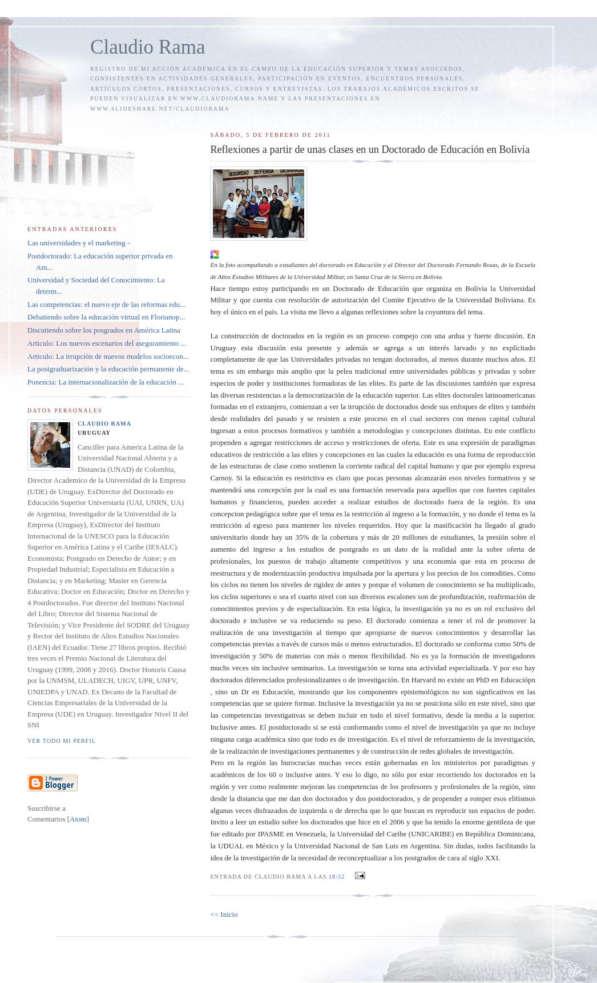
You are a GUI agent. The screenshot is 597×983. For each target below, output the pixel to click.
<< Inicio (223, 914)
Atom (78, 819)
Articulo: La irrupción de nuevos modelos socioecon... (108, 356)
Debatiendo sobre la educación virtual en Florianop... (106, 317)
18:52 (338, 876)
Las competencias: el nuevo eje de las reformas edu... (106, 304)
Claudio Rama (147, 47)
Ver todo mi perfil (61, 741)
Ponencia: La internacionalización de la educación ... (105, 382)
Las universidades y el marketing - (78, 242)
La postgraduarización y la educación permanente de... (108, 369)
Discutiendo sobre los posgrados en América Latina (103, 330)
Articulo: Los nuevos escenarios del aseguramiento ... (106, 343)
